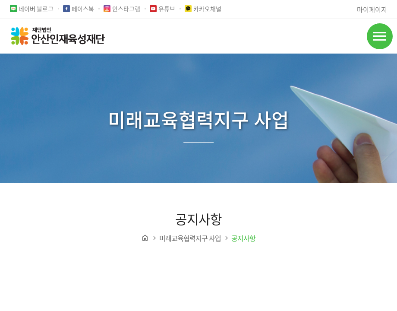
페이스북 (83, 8)
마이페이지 (372, 9)
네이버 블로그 (36, 8)
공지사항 (243, 238)
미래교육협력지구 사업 (190, 238)
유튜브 (166, 8)
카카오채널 (207, 8)
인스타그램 (126, 8)
